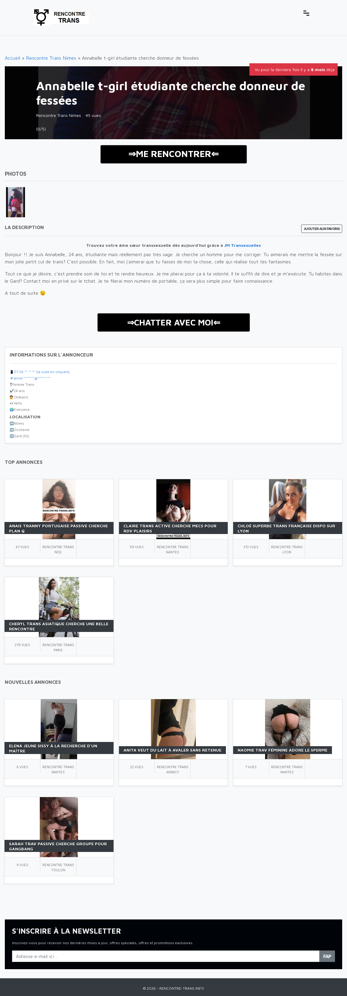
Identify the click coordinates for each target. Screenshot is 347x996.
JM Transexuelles (242, 245)
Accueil (12, 58)
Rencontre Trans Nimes (51, 58)
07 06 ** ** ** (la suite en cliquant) (42, 372)
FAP (327, 956)
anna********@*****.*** (32, 378)
